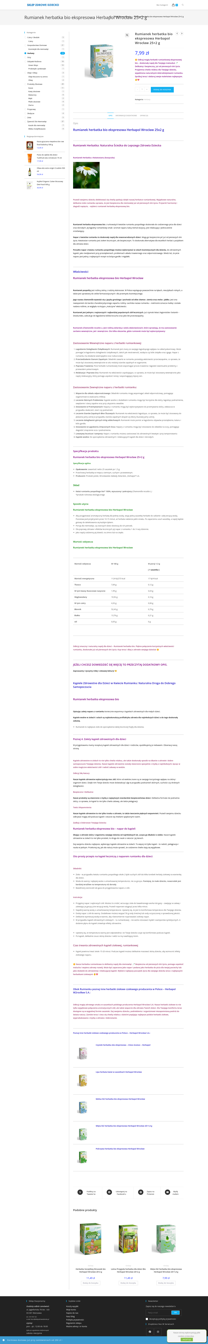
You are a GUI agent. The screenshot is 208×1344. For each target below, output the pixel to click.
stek (101, 1045)
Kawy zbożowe (34, 91)
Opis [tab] (110, 115)
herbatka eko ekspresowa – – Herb (127, 1045)
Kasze (30, 88)
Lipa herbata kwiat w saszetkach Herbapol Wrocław (119, 1072)
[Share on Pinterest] (147, 1192)
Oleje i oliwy (32, 73)
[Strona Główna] (110, 16)
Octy (29, 57)
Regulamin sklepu (73, 1321)
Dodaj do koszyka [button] (90, 1281)
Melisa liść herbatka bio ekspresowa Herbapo (120, 1099)
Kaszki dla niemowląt (36, 125)
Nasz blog (70, 1315)
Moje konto (71, 1308)
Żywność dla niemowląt (36, 121)
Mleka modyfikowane (37, 129)
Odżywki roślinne (34, 61)
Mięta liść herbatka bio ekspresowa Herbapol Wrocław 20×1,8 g (124, 1126)
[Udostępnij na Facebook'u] (118, 1192)
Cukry (30, 41)
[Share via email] (172, 1192)
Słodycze (30, 113)
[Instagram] (158, 1330)
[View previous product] (177, 33)
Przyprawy (31, 109)
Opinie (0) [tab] (144, 115)
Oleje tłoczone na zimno (38, 76)
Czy (97, 1045)
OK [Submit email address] (175, 1311)
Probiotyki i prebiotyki (37, 68)
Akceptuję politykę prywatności (161, 1317)
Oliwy (30, 80)
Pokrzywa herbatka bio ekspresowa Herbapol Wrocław (120, 1148)
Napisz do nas (72, 1311)
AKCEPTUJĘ (187, 1339)
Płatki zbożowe (34, 101)
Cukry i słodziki (33, 37)
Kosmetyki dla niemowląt (38, 49)
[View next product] (182, 33)
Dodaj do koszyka (162, 89)
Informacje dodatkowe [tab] (126, 115)
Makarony (32, 95)
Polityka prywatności (75, 1318)
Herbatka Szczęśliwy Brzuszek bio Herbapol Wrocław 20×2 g (90, 1269)
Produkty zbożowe (34, 84)
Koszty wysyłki (72, 1305)
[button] (127, 35)
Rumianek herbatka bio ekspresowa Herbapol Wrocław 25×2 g (159, 16)
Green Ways (33, 65)
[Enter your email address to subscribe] (164, 1311)
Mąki (30, 98)
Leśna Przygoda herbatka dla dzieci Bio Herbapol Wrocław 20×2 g (128, 1269)
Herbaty (147, 99)
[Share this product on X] (87, 1192)
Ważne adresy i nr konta (76, 1325)
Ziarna (30, 105)
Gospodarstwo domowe (37, 45)
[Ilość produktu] (142, 89)
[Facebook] (149, 1330)
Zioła (29, 117)
